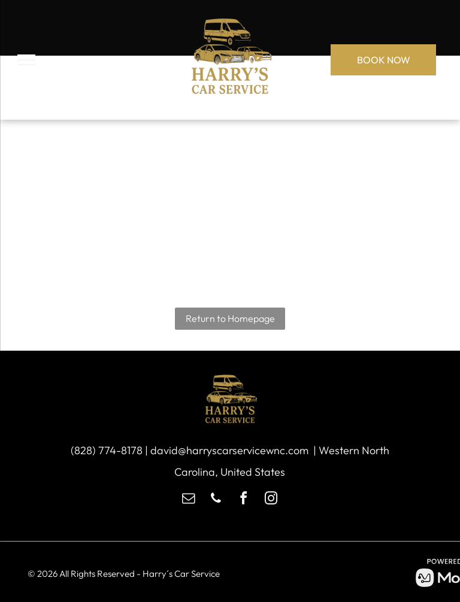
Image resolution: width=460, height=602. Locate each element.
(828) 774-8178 (107, 450)
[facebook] (243, 500)
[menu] (26, 59)
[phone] (216, 500)
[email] (188, 500)
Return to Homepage (230, 318)
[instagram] (271, 500)
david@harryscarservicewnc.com (229, 450)
